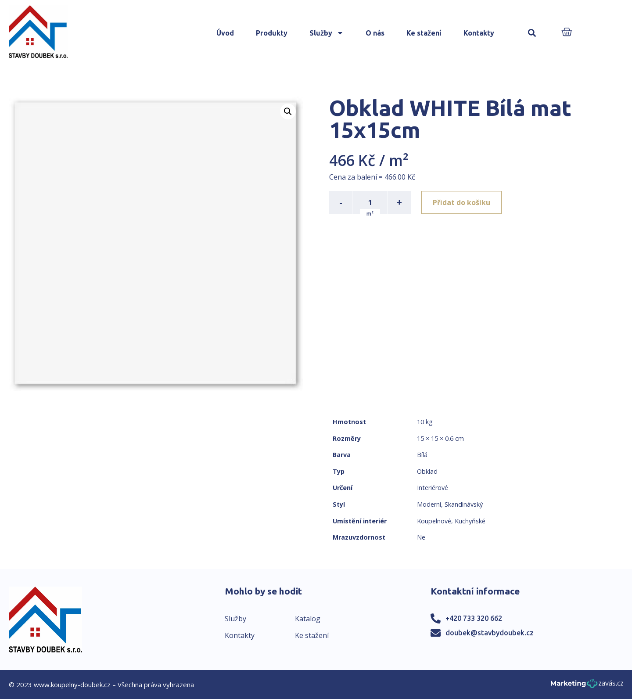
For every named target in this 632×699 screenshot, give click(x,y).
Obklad (427, 471)
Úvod (225, 33)
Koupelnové (434, 521)
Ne (421, 537)
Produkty (271, 33)
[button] (532, 33)
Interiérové (432, 487)
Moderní (429, 504)
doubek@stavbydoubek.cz (489, 633)
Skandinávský (464, 504)
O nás (375, 33)
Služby (326, 33)
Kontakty (478, 33)
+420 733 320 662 (473, 618)
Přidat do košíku (461, 202)
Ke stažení (424, 33)
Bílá (422, 454)
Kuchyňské (470, 521)
